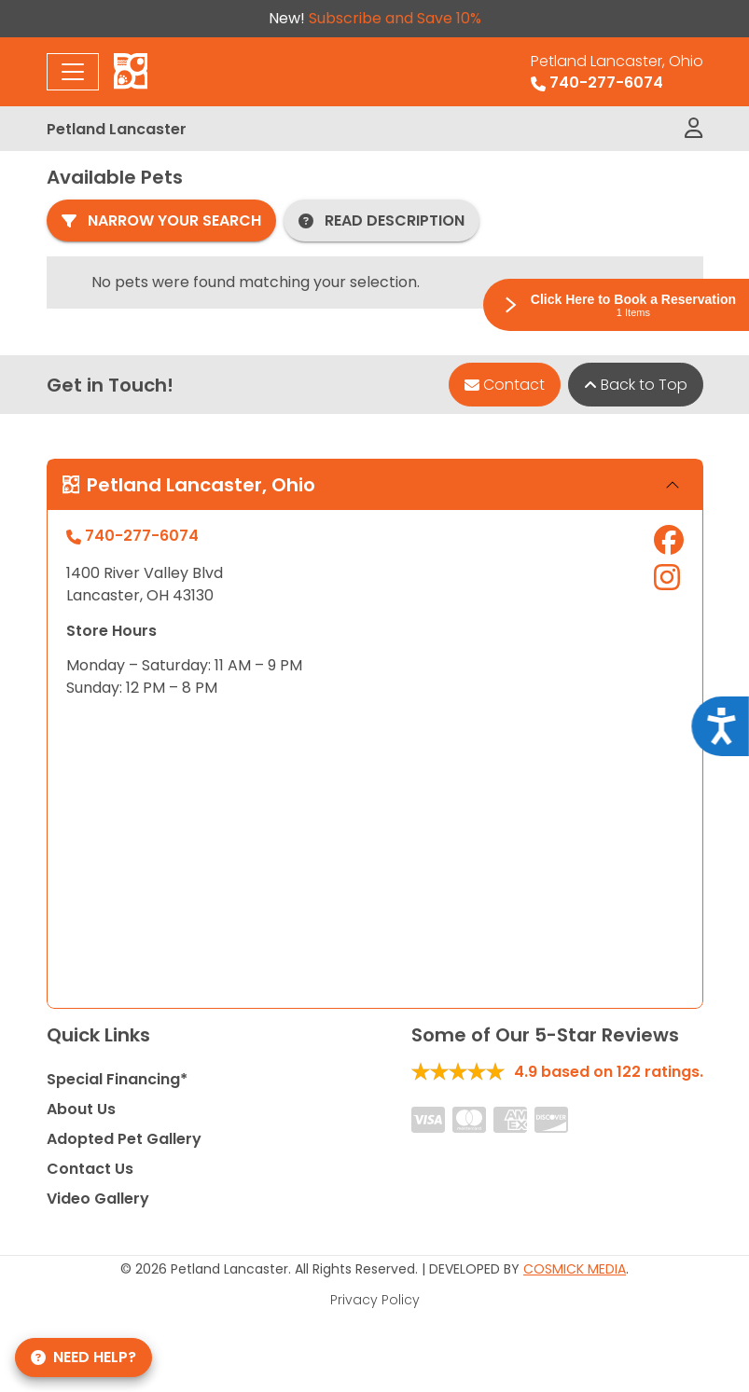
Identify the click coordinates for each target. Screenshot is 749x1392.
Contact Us (90, 1168)
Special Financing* (117, 1079)
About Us (81, 1109)
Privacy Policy (375, 1299)
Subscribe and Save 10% (395, 18)
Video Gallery (98, 1198)
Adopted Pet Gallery (124, 1139)
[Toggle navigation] (73, 71)
